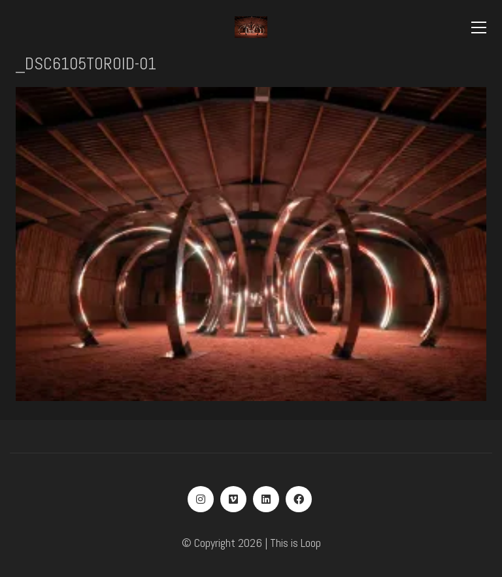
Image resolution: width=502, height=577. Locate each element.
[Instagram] (201, 499)
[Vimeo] (233, 499)
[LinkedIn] (266, 499)
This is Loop (295, 542)
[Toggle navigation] (478, 27)
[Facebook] (299, 499)
